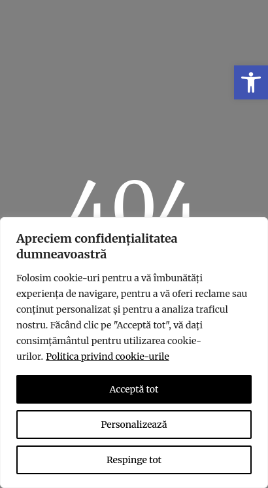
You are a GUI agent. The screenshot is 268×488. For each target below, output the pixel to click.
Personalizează (134, 424)
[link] (251, 82)
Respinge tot (134, 460)
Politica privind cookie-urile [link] (107, 356)
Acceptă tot (134, 389)
